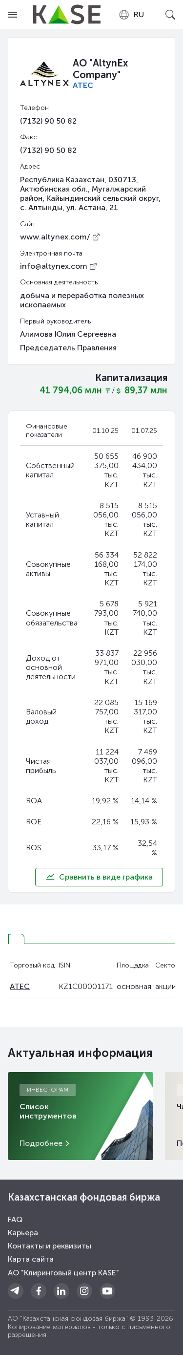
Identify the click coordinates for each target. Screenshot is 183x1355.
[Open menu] (12, 14)
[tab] (16, 939)
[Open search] (170, 14)
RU (131, 15)
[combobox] (131, 14)
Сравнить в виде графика (99, 877)
